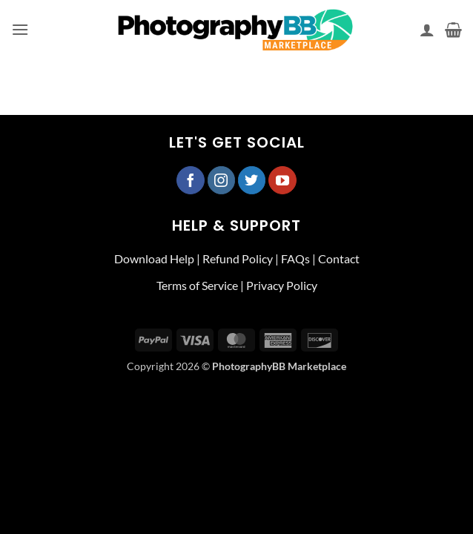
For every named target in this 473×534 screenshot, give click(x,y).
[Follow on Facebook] (190, 180)
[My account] (427, 29)
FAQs (295, 258)
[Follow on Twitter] (252, 180)
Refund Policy (237, 258)
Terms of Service (197, 285)
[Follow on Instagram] (222, 180)
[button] (20, 29)
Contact (339, 258)
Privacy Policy (281, 285)
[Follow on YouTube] (282, 180)
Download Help (154, 258)
